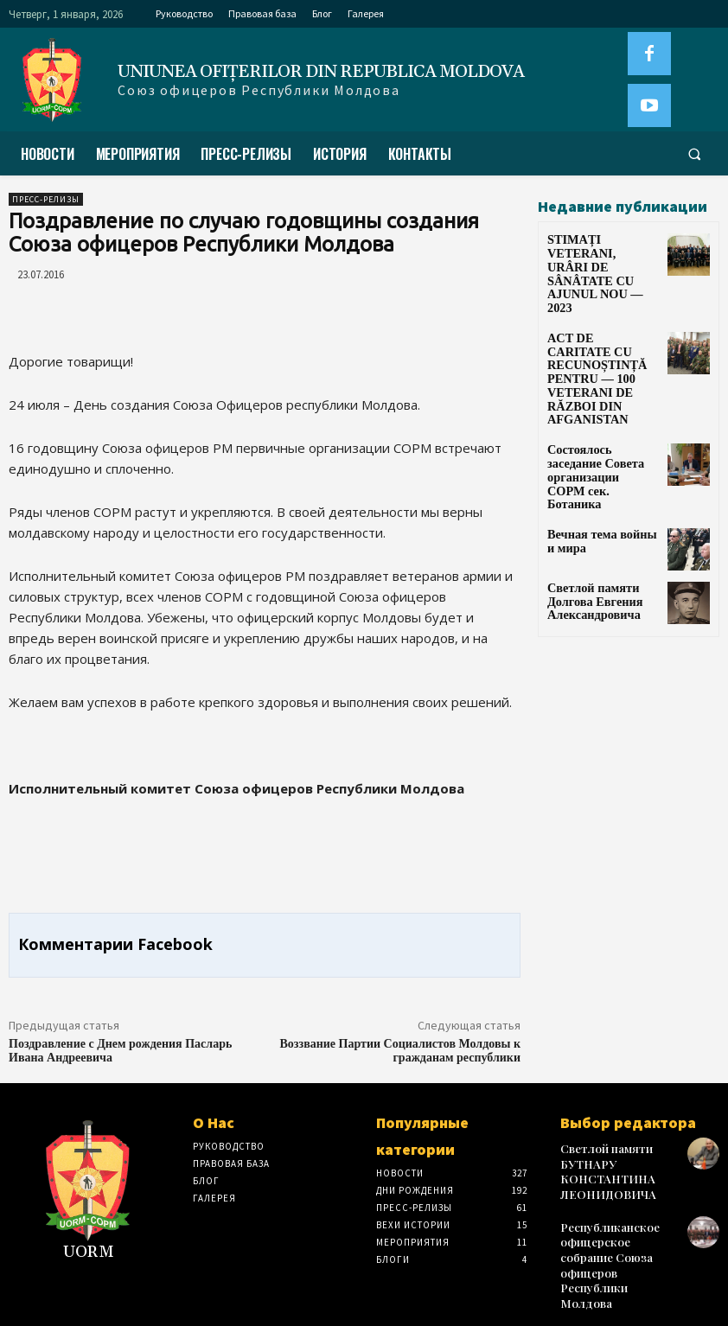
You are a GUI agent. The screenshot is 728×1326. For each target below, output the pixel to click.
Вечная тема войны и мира (597, 451)
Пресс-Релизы (46, 199)
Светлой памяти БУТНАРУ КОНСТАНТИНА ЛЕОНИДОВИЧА (604, 1167)
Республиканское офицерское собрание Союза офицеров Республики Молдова (616, 1239)
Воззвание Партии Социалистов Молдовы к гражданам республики (399, 1051)
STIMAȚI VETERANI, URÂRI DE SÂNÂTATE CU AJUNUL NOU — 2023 (601, 257)
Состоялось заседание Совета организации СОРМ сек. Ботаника (598, 402)
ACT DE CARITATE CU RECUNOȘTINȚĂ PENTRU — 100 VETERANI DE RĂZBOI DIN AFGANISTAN (597, 332)
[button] (694, 153)
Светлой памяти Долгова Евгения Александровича (587, 512)
